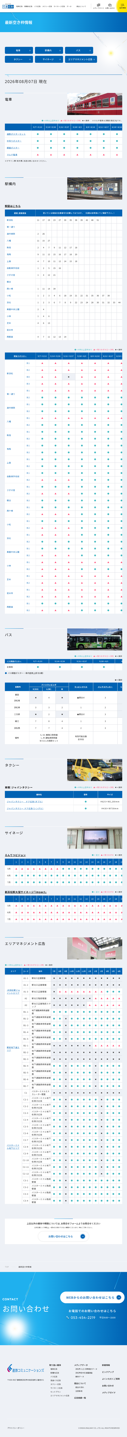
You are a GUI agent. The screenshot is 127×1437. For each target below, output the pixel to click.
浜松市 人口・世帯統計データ (86, 1369)
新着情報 (106, 1365)
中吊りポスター (14, 140)
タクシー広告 (55, 1384)
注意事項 (78, 1391)
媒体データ (79, 1376)
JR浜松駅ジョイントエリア (13, 991)
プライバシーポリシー (15, 1428)
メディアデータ (81, 1365)
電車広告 (53, 1369)
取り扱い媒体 (55, 1365)
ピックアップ (108, 1371)
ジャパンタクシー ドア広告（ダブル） (25, 801)
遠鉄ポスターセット (16, 134)
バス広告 (53, 1376)
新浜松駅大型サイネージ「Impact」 (26, 892)
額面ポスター (13, 147)
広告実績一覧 (80, 1397)
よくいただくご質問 (111, 1378)
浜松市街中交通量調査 (84, 1373)
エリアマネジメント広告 (59, 1395)
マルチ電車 (12, 154)
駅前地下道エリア (13, 1049)
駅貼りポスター (20, 356)
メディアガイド (109, 1392)
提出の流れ (79, 1387)
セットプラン (55, 1392)
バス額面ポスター (14, 661)
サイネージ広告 (56, 1388)
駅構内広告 (54, 1373)
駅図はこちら (13, 206)
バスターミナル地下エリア (13, 1147)
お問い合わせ (108, 1385)
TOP (7, 1267)
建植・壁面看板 (20, 213)
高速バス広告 (55, 1380)
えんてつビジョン (15, 855)
